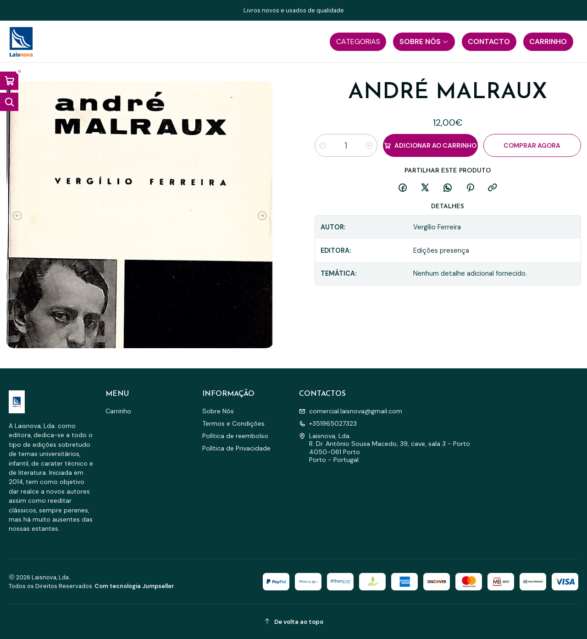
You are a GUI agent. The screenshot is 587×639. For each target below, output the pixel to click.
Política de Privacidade (236, 448)
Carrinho (118, 411)
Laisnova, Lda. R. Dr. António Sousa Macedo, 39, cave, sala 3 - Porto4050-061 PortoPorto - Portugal (384, 448)
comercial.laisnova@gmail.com (350, 411)
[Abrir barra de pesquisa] (9, 102)
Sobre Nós (218, 411)
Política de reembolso (235, 436)
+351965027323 (328, 423)
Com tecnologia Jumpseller (134, 586)
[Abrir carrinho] (9, 81)
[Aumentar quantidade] (369, 145)
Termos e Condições (233, 423)
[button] (358, 42)
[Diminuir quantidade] (323, 145)
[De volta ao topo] (294, 622)
